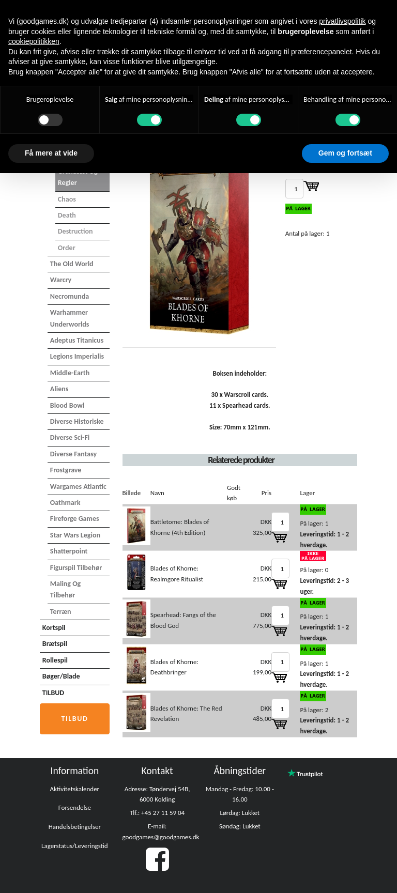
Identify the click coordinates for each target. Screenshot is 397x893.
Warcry (60, 279)
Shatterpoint (69, 551)
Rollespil (55, 660)
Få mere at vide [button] (51, 153)
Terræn (60, 611)
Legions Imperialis (77, 356)
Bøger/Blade (61, 676)
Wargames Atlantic (78, 486)
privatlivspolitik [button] (342, 21)
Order (66, 247)
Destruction (75, 231)
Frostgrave (66, 470)
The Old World (72, 263)
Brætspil (54, 643)
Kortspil (54, 627)
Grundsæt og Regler (78, 177)
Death (67, 215)
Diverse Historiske (77, 421)
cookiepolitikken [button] (33, 41)
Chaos (67, 199)
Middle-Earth (69, 372)
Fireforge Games (74, 518)
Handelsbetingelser (75, 826)
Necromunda (69, 296)
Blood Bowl (67, 405)
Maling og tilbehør (65, 589)
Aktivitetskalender (75, 789)
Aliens (59, 388)
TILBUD (53, 692)
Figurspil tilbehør (76, 567)
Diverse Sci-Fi (69, 437)
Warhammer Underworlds (69, 318)
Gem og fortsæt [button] (345, 153)
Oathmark (65, 502)
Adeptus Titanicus (77, 340)
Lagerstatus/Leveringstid (74, 846)
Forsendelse (74, 807)
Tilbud (74, 718)
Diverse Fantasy (73, 454)
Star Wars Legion (75, 535)
